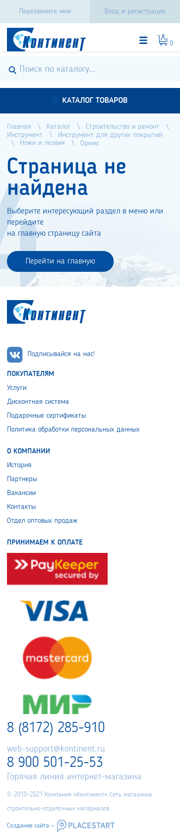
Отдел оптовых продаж (42, 521)
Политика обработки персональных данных (73, 429)
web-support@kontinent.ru (56, 749)
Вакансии (21, 493)
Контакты (21, 507)
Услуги (16, 388)
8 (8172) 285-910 (56, 728)
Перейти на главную (60, 261)
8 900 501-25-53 (55, 763)
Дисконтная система (38, 402)
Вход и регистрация (135, 11)
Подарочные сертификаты (46, 416)
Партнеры (22, 479)
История (19, 465)
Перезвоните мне (45, 11)
